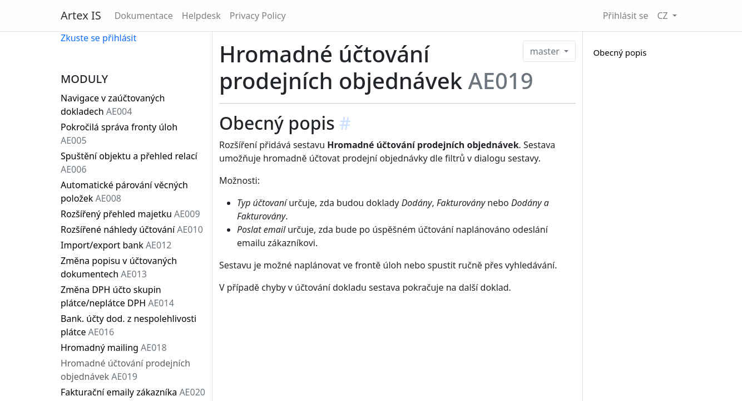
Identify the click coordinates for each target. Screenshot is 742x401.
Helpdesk (201, 15)
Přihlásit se (626, 15)
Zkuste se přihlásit (98, 38)
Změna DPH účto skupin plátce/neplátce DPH (117, 296)
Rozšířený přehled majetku (130, 214)
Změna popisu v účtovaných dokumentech (119, 267)
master (546, 51)
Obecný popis (619, 52)
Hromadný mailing (114, 347)
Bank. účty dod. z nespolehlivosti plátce (128, 325)
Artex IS (81, 15)
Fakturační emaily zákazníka (133, 392)
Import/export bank (116, 245)
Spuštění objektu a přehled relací (129, 162)
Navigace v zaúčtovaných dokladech (113, 105)
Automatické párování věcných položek (124, 191)
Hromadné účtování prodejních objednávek (125, 370)
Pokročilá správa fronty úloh (119, 133)
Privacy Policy (258, 15)
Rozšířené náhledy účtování (132, 229)
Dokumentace (144, 15)
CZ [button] (663, 15)
